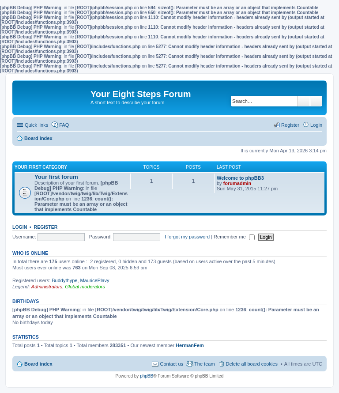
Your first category (41, 167)
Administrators (46, 286)
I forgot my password (187, 236)
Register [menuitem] (290, 125)
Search (303, 101)
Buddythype (64, 280)
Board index (38, 364)
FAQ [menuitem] (64, 125)
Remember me (234, 236)
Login (19, 227)
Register (46, 227)
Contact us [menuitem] (171, 364)
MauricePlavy (94, 280)
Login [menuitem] (316, 125)
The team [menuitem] (204, 364)
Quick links (36, 125)
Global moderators (85, 286)
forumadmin (237, 183)
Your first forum (56, 177)
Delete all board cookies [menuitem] (252, 364)
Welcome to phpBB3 (240, 178)
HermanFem (190, 345)
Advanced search (316, 101)
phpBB (146, 376)
